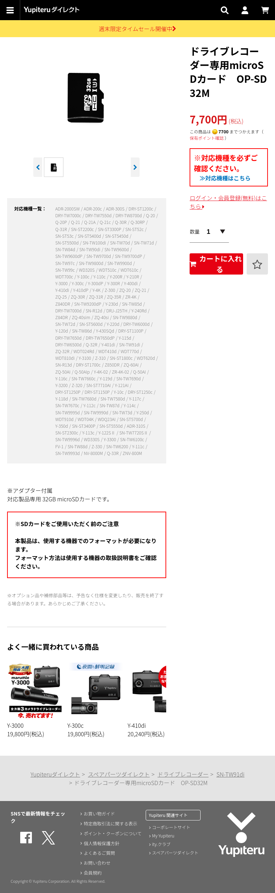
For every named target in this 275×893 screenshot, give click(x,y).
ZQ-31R (96, 297)
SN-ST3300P (110, 229)
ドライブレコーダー (183, 774)
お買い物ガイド (98, 813)
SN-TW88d (78, 446)
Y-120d (62, 331)
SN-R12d (94, 310)
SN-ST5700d (131, 419)
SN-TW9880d (125, 317)
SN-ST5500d (67, 243)
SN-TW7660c (84, 378)
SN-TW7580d (113, 399)
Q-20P (61, 222)
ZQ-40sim (81, 317)
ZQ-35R (114, 297)
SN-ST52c (135, 229)
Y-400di (131, 283)
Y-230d (112, 304)
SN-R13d (64, 365)
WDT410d (107, 351)
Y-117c (135, 399)
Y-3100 (85, 358)
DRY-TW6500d (69, 344)
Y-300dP (96, 283)
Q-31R (61, 229)
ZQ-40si (102, 317)
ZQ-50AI (63, 372)
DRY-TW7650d (69, 338)
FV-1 (59, 446)
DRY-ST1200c (141, 209)
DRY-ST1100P (131, 331)
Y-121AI (122, 385)
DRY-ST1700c (88, 365)
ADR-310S (136, 426)
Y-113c (88, 433)
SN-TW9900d (120, 263)
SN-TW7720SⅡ (134, 433)
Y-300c (78, 283)
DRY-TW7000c (68, 215)
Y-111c (138, 446)
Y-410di (62, 290)
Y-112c (89, 405)
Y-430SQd (105, 331)
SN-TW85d (132, 304)
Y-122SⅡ (107, 433)
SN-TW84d (65, 249)
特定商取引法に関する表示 (111, 823)
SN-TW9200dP (88, 304)
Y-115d (125, 338)
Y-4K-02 (101, 372)
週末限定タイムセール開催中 (137, 28)
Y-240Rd (139, 310)
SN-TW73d (122, 412)
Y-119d (106, 378)
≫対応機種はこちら (225, 178)
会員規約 (91, 872)
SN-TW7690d (129, 378)
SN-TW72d (65, 324)
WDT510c (108, 270)
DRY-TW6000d (137, 324)
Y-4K (97, 290)
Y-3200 (62, 385)
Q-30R (121, 222)
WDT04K (86, 419)
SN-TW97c (65, 263)
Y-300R (114, 283)
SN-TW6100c (132, 439)
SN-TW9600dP (69, 256)
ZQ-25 (61, 297)
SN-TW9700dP (129, 256)
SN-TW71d (144, 243)
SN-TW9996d (68, 439)
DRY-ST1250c (140, 392)
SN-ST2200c (83, 229)
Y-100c (83, 276)
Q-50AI (140, 372)
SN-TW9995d (68, 412)
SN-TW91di (130, 344)
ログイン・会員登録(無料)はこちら (228, 202)
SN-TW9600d (117, 249)
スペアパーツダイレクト (119, 774)
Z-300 (110, 290)
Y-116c (61, 378)
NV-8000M (94, 453)
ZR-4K (131, 297)
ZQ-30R (78, 297)
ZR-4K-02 (121, 372)
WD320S (87, 270)
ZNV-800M (132, 453)
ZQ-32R (62, 351)
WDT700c (64, 276)
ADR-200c (93, 209)
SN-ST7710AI (99, 385)
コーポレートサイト (171, 827)
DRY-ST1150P (98, 392)
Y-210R (133, 276)
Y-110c (100, 276)
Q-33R (113, 453)
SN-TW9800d (91, 263)
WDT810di (65, 358)
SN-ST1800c (122, 358)
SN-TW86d (82, 331)
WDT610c (129, 270)
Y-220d (113, 324)
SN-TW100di (95, 243)
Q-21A (90, 222)
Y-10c (119, 392)
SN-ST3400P (84, 426)
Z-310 (101, 358)
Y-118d (62, 399)
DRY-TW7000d (69, 310)
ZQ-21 (141, 290)
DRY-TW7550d (98, 215)
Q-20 (151, 215)
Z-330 (97, 446)
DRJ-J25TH (117, 310)
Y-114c (130, 405)
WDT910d (64, 419)
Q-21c (106, 222)
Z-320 (77, 385)
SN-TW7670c (67, 405)
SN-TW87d (110, 405)
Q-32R (92, 344)
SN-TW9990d (97, 412)
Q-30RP (138, 222)
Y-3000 (62, 283)
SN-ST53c (64, 236)
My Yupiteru (163, 835)
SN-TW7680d (84, 399)
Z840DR (63, 304)
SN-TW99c (65, 270)
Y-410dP (81, 290)
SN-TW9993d (68, 453)
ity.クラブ (161, 844)
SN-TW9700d (99, 256)
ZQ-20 (125, 290)
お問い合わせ (96, 862)
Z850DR (112, 365)
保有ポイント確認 (207, 138)
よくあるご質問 (98, 853)
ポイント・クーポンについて (113, 833)
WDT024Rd (84, 351)
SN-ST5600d (91, 324)
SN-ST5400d (90, 236)
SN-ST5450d (117, 236)
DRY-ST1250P (68, 392)
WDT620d (146, 358)
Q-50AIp (82, 372)
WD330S (92, 439)
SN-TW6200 (117, 446)
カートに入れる (216, 263)
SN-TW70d (120, 243)
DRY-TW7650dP (101, 338)
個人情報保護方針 (101, 843)
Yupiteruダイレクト (55, 774)
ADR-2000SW (68, 209)
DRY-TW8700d (129, 215)
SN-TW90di (90, 249)
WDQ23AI (107, 419)
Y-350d (62, 426)
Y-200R (116, 276)
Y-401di (108, 344)
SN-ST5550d (111, 426)
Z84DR (62, 317)
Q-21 (76, 222)
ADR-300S (115, 209)
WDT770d (130, 351)
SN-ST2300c (67, 433)
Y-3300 (110, 439)
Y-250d (143, 412)
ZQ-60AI (132, 365)
